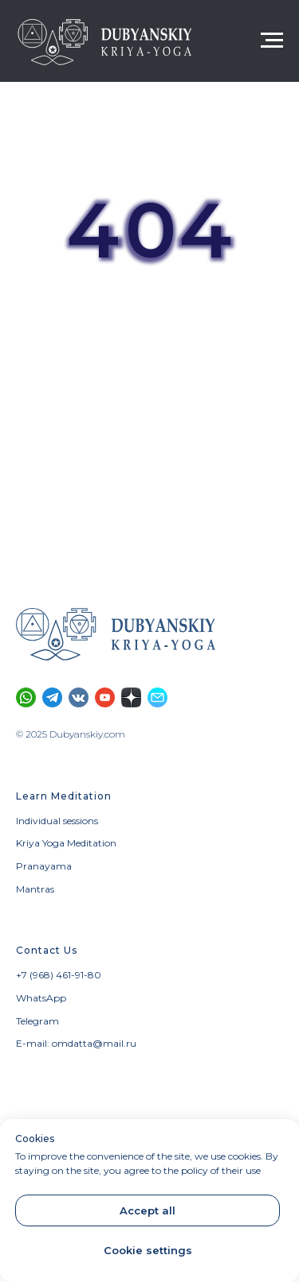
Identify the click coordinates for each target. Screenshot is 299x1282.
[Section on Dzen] (131, 697)
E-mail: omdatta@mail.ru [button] (76, 1043)
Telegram (37, 1021)
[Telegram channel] (52, 697)
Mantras (35, 889)
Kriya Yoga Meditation (66, 843)
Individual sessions (57, 821)
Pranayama (44, 866)
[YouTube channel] (105, 697)
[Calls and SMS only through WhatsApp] (26, 697)
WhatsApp (41, 998)
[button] (157, 697)
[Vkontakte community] (79, 697)
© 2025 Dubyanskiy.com (70, 734)
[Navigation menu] (272, 40)
